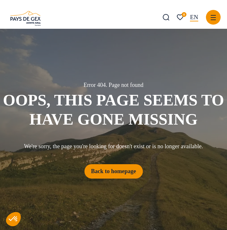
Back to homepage (113, 171)
